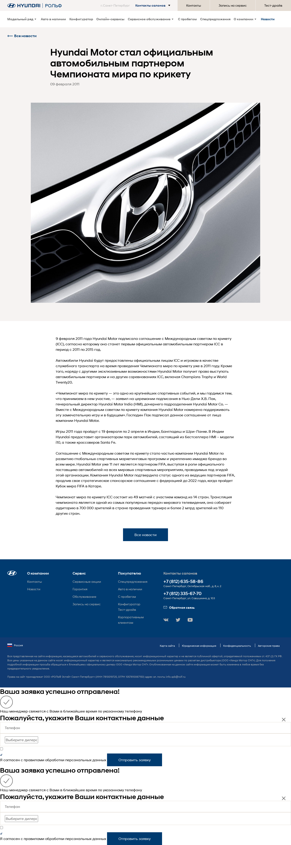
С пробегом (187, 19)
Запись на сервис (233, 5)
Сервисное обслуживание (150, 19)
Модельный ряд (21, 19)
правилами (34, 760)
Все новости (22, 36)
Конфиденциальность (237, 645)
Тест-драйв (273, 5)
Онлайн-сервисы (110, 19)
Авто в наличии (53, 19)
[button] (136, 5)
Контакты (193, 5)
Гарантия (80, 589)
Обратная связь (179, 607)
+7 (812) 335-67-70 (182, 593)
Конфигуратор (81, 19)
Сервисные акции (87, 581)
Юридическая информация (199, 645)
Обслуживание (84, 596)
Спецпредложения (215, 19)
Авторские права (269, 645)
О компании (245, 19)
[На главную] (23, 5)
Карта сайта (167, 645)
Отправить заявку (134, 760)
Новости (268, 19)
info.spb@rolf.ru (176, 676)
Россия (15, 645)
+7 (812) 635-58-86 (183, 581)
